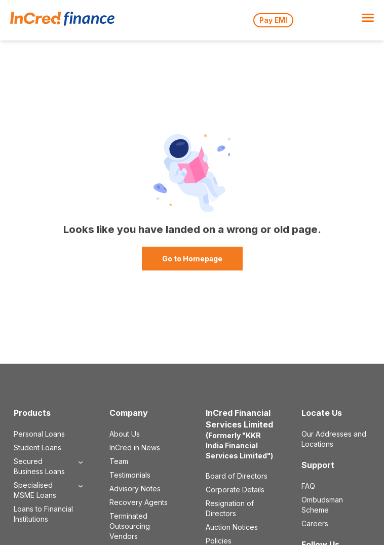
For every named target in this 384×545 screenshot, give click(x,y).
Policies (219, 540)
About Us (124, 434)
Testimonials (129, 475)
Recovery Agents (138, 502)
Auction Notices (232, 527)
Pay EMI (273, 20)
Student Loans (37, 447)
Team (118, 461)
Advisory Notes (135, 488)
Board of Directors (236, 476)
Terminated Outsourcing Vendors (129, 526)
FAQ (308, 486)
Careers (314, 523)
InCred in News (134, 447)
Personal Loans (39, 434)
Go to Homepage (192, 258)
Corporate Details (235, 489)
